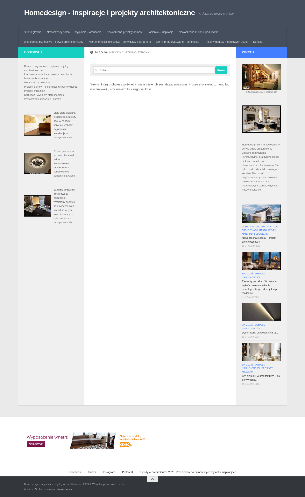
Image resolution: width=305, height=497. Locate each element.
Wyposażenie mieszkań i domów (42, 98)
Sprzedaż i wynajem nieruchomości (44, 94)
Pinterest (127, 472)
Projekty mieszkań (34, 90)
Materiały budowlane (36, 78)
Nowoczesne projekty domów (124, 32)
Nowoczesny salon (58, 32)
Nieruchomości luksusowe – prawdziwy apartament (120, 41)
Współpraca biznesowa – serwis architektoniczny (53, 41)
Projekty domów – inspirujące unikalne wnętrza (50, 86)
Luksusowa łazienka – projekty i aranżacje (48, 74)
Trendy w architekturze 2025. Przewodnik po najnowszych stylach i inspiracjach (188, 472)
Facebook (75, 472)
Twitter (92, 472)
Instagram (109, 472)
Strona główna (32, 32)
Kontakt (258, 41)
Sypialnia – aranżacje (88, 32)
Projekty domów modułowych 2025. (226, 41)
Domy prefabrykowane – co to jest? (177, 41)
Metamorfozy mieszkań (37, 82)
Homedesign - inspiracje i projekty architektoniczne (109, 13)
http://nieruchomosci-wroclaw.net (261, 92)
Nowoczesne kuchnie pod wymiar (199, 32)
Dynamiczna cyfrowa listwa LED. (260, 332)
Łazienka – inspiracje (160, 32)
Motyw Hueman (65, 489)
